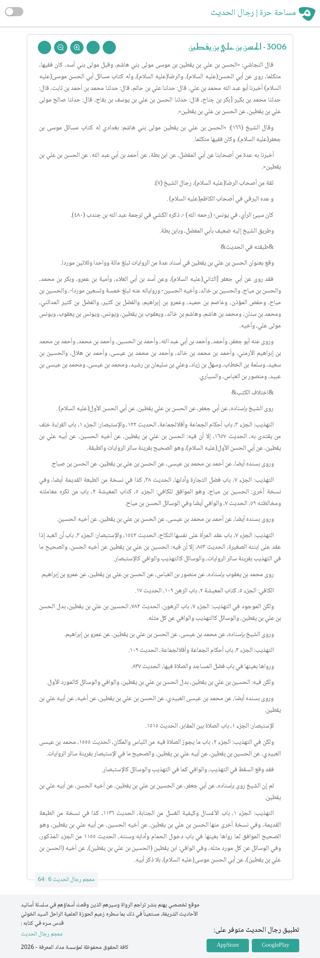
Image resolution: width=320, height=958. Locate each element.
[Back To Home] (44, 47)
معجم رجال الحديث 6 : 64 (66, 880)
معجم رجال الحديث (42, 934)
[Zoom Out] (60, 47)
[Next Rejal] (93, 47)
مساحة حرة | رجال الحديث (253, 13)
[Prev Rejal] (109, 47)
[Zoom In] (77, 47)
